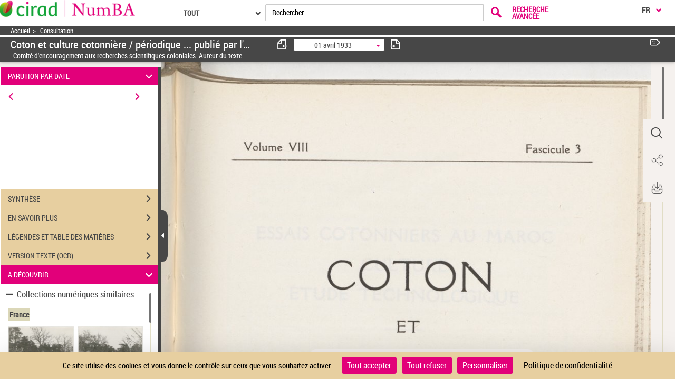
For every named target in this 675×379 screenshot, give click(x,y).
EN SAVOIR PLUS (83, 218)
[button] (656, 133)
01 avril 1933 (333, 45)
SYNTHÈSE (83, 199)
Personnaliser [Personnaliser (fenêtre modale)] (485, 365)
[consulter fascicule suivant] (395, 44)
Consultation (56, 30)
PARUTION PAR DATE (82, 76)
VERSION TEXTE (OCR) (83, 255)
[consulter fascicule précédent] (283, 44)
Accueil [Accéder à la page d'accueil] (20, 30)
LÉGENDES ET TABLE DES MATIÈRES (83, 237)
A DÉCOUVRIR (82, 274)
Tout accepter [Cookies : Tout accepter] (369, 365)
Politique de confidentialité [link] (568, 365)
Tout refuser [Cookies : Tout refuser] (427, 365)
